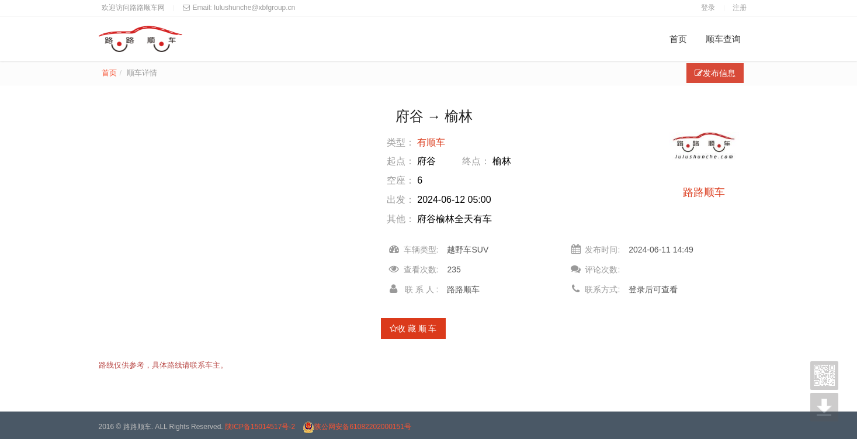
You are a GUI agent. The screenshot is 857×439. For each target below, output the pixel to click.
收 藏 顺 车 (413, 328)
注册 (740, 8)
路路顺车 (704, 192)
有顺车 (431, 142)
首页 (678, 39)
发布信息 (715, 73)
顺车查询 (723, 39)
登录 (708, 8)
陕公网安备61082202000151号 (357, 427)
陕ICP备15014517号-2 (260, 427)
